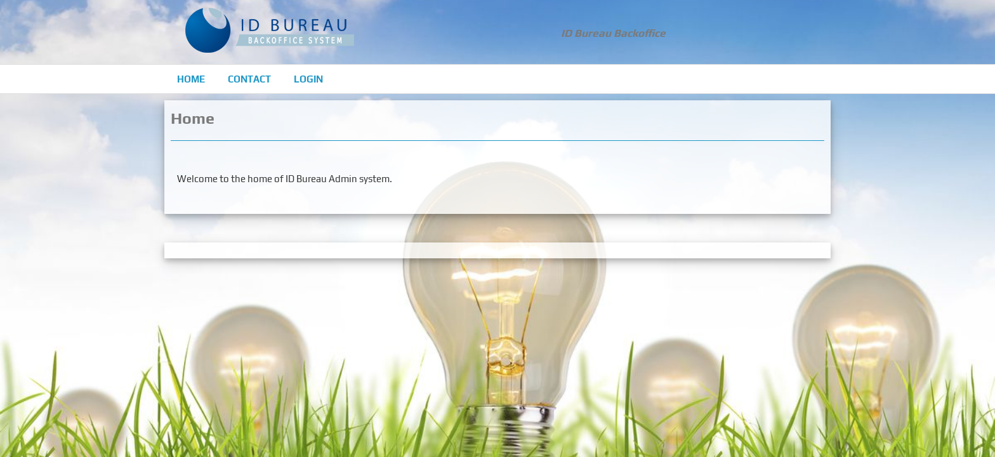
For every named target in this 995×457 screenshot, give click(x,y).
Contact (249, 79)
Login (308, 79)
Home (191, 79)
